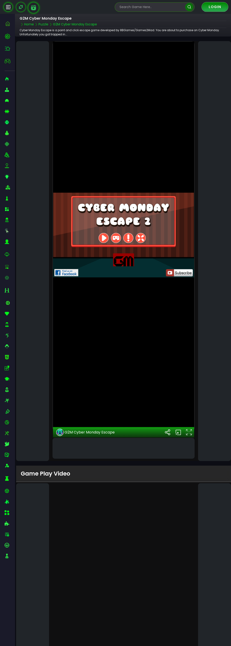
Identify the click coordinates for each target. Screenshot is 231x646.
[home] (10, 23)
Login (215, 6)
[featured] (10, 48)
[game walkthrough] (33, 8)
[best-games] (10, 36)
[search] (189, 7)
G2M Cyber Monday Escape (85, 410)
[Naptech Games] (21, 7)
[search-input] (151, 7)
